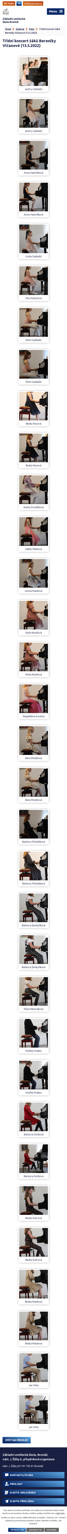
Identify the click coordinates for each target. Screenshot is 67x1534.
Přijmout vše (17, 1530)
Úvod (8, 29)
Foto (31, 29)
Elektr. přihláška (19, 1501)
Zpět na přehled (16, 1440)
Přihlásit (14, 1484)
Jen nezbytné (35, 1530)
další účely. (60, 1513)
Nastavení (52, 1530)
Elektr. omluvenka (20, 1492)
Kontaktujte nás (19, 1475)
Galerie (20, 29)
